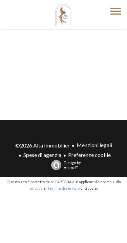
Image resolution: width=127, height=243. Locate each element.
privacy (36, 188)
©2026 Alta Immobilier (42, 145)
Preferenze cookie (89, 155)
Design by (64, 165)
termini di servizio (64, 188)
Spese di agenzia (42, 155)
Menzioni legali (94, 145)
